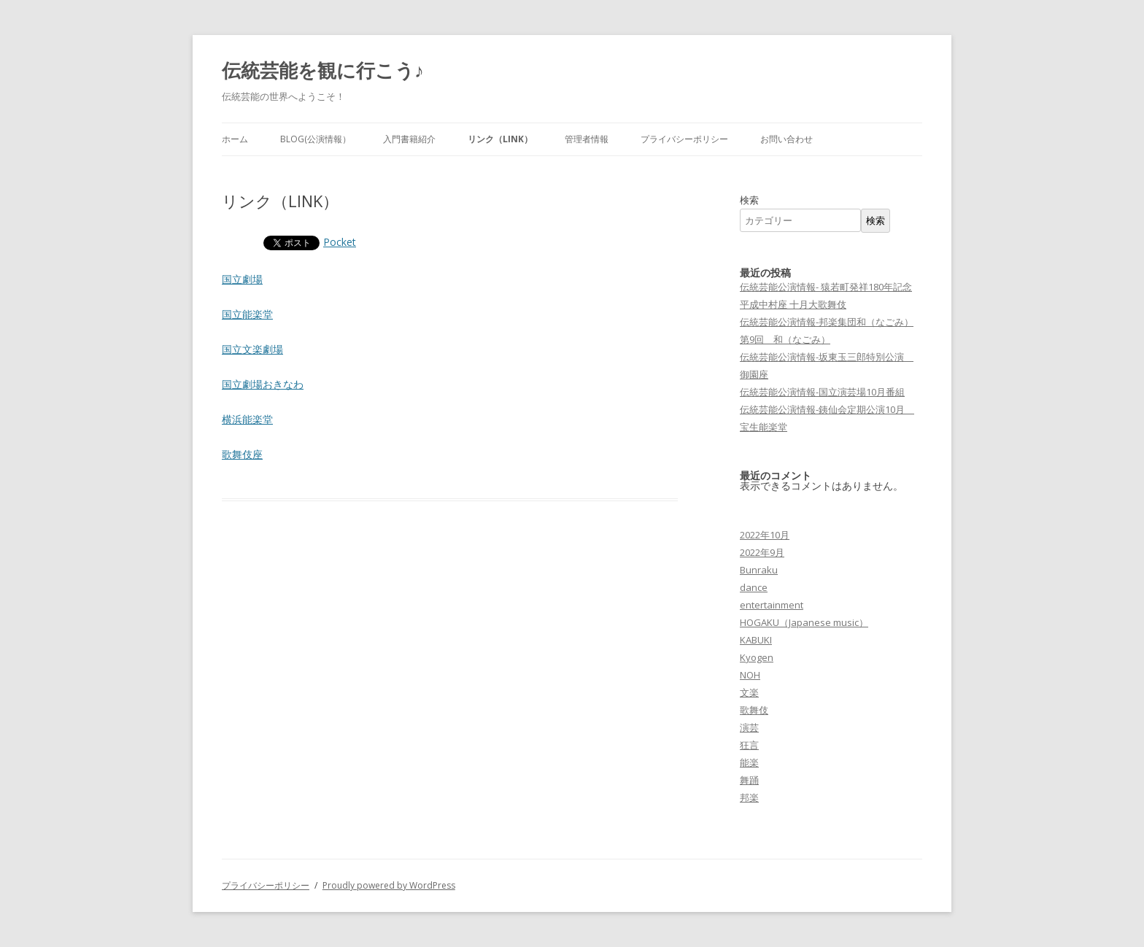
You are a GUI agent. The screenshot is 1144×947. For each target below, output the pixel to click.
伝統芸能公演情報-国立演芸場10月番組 (822, 391)
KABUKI (756, 639)
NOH (750, 674)
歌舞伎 (754, 709)
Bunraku (759, 569)
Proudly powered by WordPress (388, 885)
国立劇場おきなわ (263, 384)
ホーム (235, 139)
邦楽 (749, 797)
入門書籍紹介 (409, 139)
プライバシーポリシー (684, 139)
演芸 (749, 727)
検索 (749, 199)
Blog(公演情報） (315, 139)
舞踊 (749, 779)
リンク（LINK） (500, 139)
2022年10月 (764, 534)
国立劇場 (242, 279)
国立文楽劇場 (252, 349)
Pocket (339, 242)
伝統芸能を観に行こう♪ (323, 70)
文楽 (749, 692)
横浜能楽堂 (247, 419)
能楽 (749, 762)
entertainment (771, 604)
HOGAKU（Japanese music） (804, 622)
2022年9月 (762, 552)
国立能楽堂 (247, 314)
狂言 (749, 744)
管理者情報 (586, 139)
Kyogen (756, 657)
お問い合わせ (786, 139)
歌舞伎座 (242, 454)
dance (754, 587)
